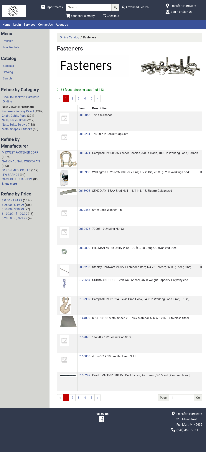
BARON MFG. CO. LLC (16, 170)
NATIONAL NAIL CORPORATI (21, 161)
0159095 (84, 337)
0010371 (84, 153)
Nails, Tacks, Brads (14, 120)
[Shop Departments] (52, 7)
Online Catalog (69, 37)
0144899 (84, 318)
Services (29, 24)
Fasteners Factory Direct (18, 111)
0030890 (84, 248)
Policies (8, 41)
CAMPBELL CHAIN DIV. (17, 179)
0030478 (84, 229)
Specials (8, 66)
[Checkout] (111, 16)
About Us (62, 24)
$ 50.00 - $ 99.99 (13, 209)
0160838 (84, 356)
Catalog (8, 72)
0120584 (84, 280)
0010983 (84, 172)
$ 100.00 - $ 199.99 (14, 214)
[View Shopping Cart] (80, 16)
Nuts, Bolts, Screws (14, 124)
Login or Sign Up (181, 12)
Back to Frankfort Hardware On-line (21, 99)
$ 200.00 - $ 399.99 (14, 218)
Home (6, 24)
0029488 (84, 210)
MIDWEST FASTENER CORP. (20, 152)
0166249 (84, 375)
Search (7, 78)
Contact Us (45, 24)
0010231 (84, 134)
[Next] (97, 98)
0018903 (84, 190)
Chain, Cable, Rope (14, 116)
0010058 (84, 115)
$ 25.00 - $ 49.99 (13, 205)
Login (17, 24)
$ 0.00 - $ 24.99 (12, 200)
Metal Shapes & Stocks (17, 129)
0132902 (84, 299)
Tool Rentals (11, 47)
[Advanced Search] (135, 7)
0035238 (84, 267)
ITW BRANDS (10, 175)
